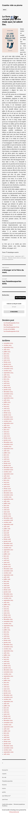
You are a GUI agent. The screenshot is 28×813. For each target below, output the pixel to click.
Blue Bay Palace (8, 325)
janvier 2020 (7, 490)
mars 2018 (7, 537)
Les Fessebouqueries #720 (11, 323)
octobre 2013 (7, 649)
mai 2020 (6, 482)
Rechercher (5, 295)
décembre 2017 (8, 543)
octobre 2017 (7, 547)
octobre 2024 (7, 370)
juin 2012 (6, 682)
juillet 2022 (7, 427)
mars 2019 (7, 512)
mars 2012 (7, 689)
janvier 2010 (7, 743)
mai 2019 (6, 507)
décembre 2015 (8, 594)
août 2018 (6, 526)
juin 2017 (6, 556)
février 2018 (7, 539)
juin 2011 (6, 708)
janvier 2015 (7, 617)
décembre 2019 (8, 493)
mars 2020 (7, 486)
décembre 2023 (8, 391)
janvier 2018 (7, 541)
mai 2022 (6, 431)
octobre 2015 (7, 598)
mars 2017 (7, 562)
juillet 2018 (7, 528)
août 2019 (6, 501)
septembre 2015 (8, 600)
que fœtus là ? (6, 796)
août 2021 (6, 450)
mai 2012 (6, 684)
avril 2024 (7, 383)
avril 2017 (6, 560)
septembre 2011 (8, 701)
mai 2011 (6, 710)
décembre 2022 (8, 417)
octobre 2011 (7, 699)
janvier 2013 (7, 667)
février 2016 (7, 590)
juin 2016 (6, 581)
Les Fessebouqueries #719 (11, 327)
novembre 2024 (8, 368)
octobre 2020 (7, 472)
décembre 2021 (8, 442)
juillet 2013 (7, 655)
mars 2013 (7, 663)
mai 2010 (6, 735)
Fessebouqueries (7, 781)
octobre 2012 (7, 674)
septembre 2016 (8, 575)
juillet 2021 (7, 453)
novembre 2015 (8, 596)
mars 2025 (7, 360)
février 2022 (7, 438)
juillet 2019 (7, 503)
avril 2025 (7, 358)
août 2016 (6, 577)
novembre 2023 (8, 394)
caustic (4, 773)
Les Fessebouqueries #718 (11, 331)
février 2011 (7, 716)
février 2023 (7, 412)
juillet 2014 (7, 630)
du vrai (4, 777)
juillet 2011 (7, 705)
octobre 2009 (8, 750)
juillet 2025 (7, 351)
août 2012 (6, 678)
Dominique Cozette (9, 256)
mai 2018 (6, 533)
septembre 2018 (8, 524)
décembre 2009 (8, 745)
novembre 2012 (8, 672)
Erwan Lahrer (16, 257)
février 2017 (7, 564)
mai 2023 (6, 406)
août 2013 (6, 653)
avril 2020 (7, 484)
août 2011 (6, 703)
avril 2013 (6, 661)
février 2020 (7, 488)
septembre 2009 (8, 752)
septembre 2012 (8, 676)
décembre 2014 (8, 619)
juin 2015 (6, 606)
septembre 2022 (8, 423)
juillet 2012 (7, 680)
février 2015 (7, 615)
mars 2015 (7, 613)
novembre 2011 (8, 697)
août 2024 (7, 375)
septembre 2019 (8, 499)
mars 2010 (7, 739)
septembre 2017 (8, 549)
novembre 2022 (8, 419)
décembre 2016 (8, 568)
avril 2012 (6, 686)
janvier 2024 (7, 389)
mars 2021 (7, 461)
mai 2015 (6, 608)
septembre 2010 (8, 727)
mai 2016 (6, 583)
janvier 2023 (7, 415)
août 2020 (7, 476)
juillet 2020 (7, 478)
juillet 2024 (7, 377)
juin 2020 (6, 480)
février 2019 (7, 514)
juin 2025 (6, 353)
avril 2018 (6, 535)
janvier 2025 (7, 364)
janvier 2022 (7, 440)
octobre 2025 (7, 345)
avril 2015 (6, 611)
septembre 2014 (8, 625)
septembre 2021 (8, 448)
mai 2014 (6, 634)
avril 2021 (6, 459)
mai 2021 (6, 457)
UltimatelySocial (14, 812)
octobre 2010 (7, 724)
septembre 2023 (8, 398)
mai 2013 (6, 659)
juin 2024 (6, 379)
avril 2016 (6, 585)
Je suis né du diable (9, 329)
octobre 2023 (7, 396)
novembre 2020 (8, 469)
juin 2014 (6, 632)
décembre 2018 (8, 518)
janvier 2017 (7, 566)
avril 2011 (6, 712)
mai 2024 (6, 381)
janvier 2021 (7, 465)
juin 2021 (6, 455)
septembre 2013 (8, 651)
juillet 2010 (7, 731)
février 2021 (7, 463)
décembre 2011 (8, 695)
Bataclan (10, 257)
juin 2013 (6, 657)
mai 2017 (6, 558)
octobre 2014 (7, 623)
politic (4, 792)
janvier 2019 (7, 516)
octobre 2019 (7, 497)
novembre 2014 (8, 621)
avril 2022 (7, 434)
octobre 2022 (7, 421)
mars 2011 (6, 714)
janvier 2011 (7, 718)
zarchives (5, 799)
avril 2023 (6, 408)
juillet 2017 (7, 554)
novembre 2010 (8, 722)
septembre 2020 (8, 474)
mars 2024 (7, 385)
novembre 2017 (8, 545)
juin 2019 (6, 505)
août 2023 (7, 400)
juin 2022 (6, 429)
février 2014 (7, 640)
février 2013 (7, 665)
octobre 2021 (7, 446)
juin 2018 (6, 531)
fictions (4, 784)
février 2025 (7, 362)
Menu (4, 9)
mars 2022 (7, 436)
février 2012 (7, 691)
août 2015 (6, 602)
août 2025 (7, 349)
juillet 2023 (7, 402)
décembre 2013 (8, 644)
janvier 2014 (7, 642)
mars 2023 (7, 410)
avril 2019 (6, 509)
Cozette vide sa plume (12, 5)
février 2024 (7, 387)
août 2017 (6, 552)
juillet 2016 (7, 579)
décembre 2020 (8, 467)
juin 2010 (6, 733)
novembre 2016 (8, 571)
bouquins (4, 257)
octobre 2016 (7, 573)
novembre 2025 (8, 343)
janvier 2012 (7, 693)
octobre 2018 (7, 522)
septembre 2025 (8, 347)
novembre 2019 (8, 495)
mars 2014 (7, 638)
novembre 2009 (8, 748)
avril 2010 (6, 737)
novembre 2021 (8, 444)
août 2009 (7, 754)
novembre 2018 (8, 520)
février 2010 (7, 741)
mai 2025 (6, 356)
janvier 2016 (7, 592)
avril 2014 (6, 636)
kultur (4, 788)
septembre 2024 (8, 372)
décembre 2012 (8, 670)
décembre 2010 (8, 720)
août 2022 (7, 425)
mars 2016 (7, 587)
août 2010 (6, 729)
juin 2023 (6, 404)
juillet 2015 (7, 604)
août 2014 (6, 627)
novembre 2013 (8, 646)
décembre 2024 (8, 366)
